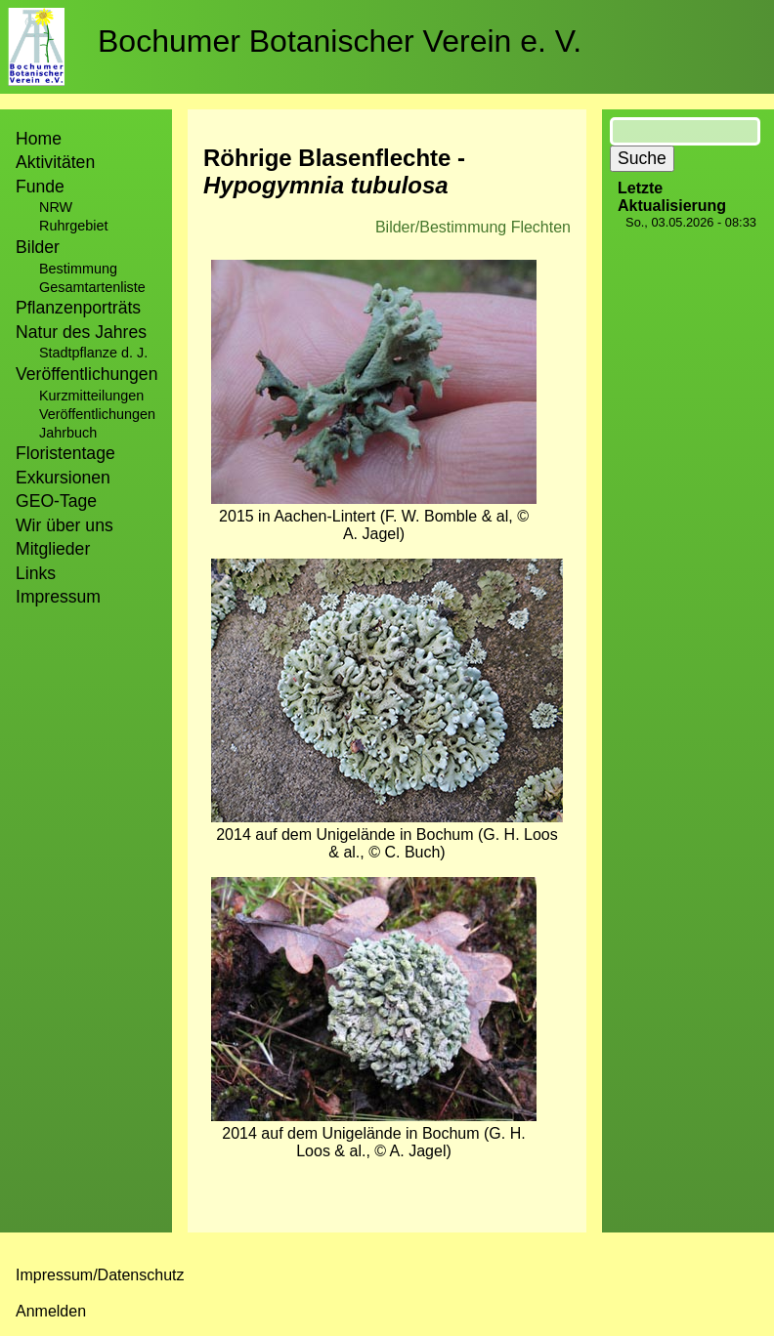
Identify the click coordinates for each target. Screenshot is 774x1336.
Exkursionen (63, 477)
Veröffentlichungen (97, 414)
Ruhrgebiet (73, 225)
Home (39, 138)
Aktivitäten (55, 162)
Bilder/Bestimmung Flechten (473, 227)
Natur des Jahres (81, 332)
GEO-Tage (56, 501)
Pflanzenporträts (78, 307)
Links (36, 573)
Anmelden (51, 1311)
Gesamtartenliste (92, 287)
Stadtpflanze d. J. (93, 352)
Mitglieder (53, 549)
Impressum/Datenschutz (100, 1275)
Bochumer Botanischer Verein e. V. (339, 41)
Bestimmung (78, 268)
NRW (55, 207)
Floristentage (65, 453)
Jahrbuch (68, 432)
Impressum (58, 596)
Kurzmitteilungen (91, 395)
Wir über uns (64, 525)
